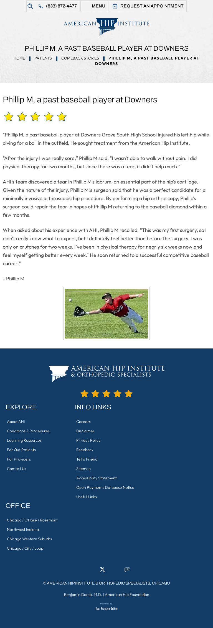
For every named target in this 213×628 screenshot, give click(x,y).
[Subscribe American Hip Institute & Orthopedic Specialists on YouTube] (119, 571)
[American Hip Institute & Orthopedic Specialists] (106, 27)
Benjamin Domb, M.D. (83, 594)
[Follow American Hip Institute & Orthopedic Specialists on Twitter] (102, 571)
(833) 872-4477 (61, 6)
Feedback (84, 449)
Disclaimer (85, 430)
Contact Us (16, 468)
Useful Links (86, 496)
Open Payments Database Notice (105, 487)
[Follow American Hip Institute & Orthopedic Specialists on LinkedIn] (94, 571)
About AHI (16, 421)
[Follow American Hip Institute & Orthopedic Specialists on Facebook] (86, 571)
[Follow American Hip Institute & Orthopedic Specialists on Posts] (127, 571)
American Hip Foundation (127, 594)
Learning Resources (24, 440)
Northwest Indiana (23, 529)
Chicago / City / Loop (25, 548)
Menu (98, 6)
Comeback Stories (80, 58)
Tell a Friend (86, 459)
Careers (83, 421)
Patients (43, 58)
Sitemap (83, 468)
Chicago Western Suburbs (29, 538)
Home (19, 58)
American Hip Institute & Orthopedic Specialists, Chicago (108, 583)
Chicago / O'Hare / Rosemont (32, 520)
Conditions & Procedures (28, 430)
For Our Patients (21, 449)
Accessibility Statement (96, 477)
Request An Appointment (152, 6)
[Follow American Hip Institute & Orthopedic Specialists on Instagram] (110, 571)
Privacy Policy (88, 440)
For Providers (19, 459)
